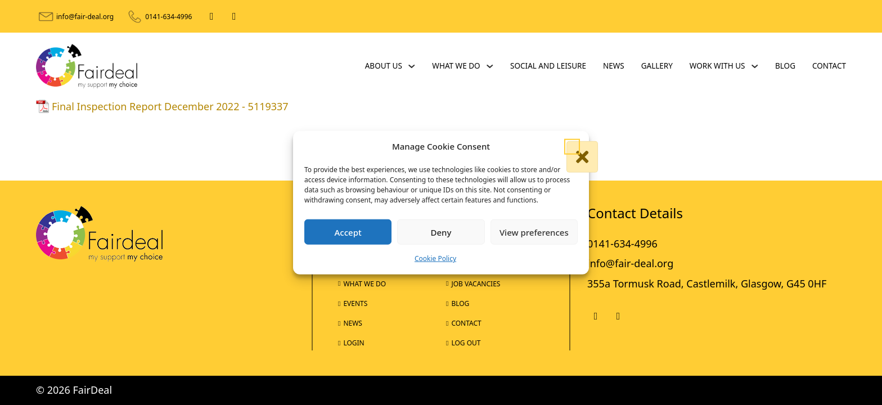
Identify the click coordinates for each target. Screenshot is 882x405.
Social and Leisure (548, 66)
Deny (441, 232)
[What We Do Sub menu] (490, 66)
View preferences (534, 232)
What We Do (456, 66)
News (613, 66)
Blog (785, 66)
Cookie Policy (435, 258)
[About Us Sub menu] (412, 66)
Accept (348, 232)
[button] (572, 146)
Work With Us (717, 66)
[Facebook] (211, 16)
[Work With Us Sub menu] (755, 66)
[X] (234, 16)
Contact (829, 66)
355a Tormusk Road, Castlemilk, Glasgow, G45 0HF (706, 283)
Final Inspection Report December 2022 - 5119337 (170, 106)
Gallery (657, 66)
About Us (383, 66)
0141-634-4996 (168, 16)
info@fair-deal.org (85, 16)
